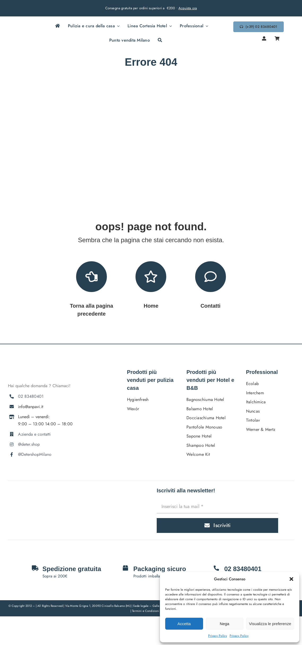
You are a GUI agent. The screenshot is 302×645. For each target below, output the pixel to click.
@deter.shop (29, 444)
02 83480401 (30, 396)
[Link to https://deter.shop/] (151, 277)
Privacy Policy (217, 635)
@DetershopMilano (34, 454)
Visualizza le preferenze (270, 623)
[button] (291, 579)
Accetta (184, 623)
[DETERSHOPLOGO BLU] (27, 30)
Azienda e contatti (34, 434)
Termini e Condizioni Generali (152, 611)
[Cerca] (160, 40)
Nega (224, 623)
